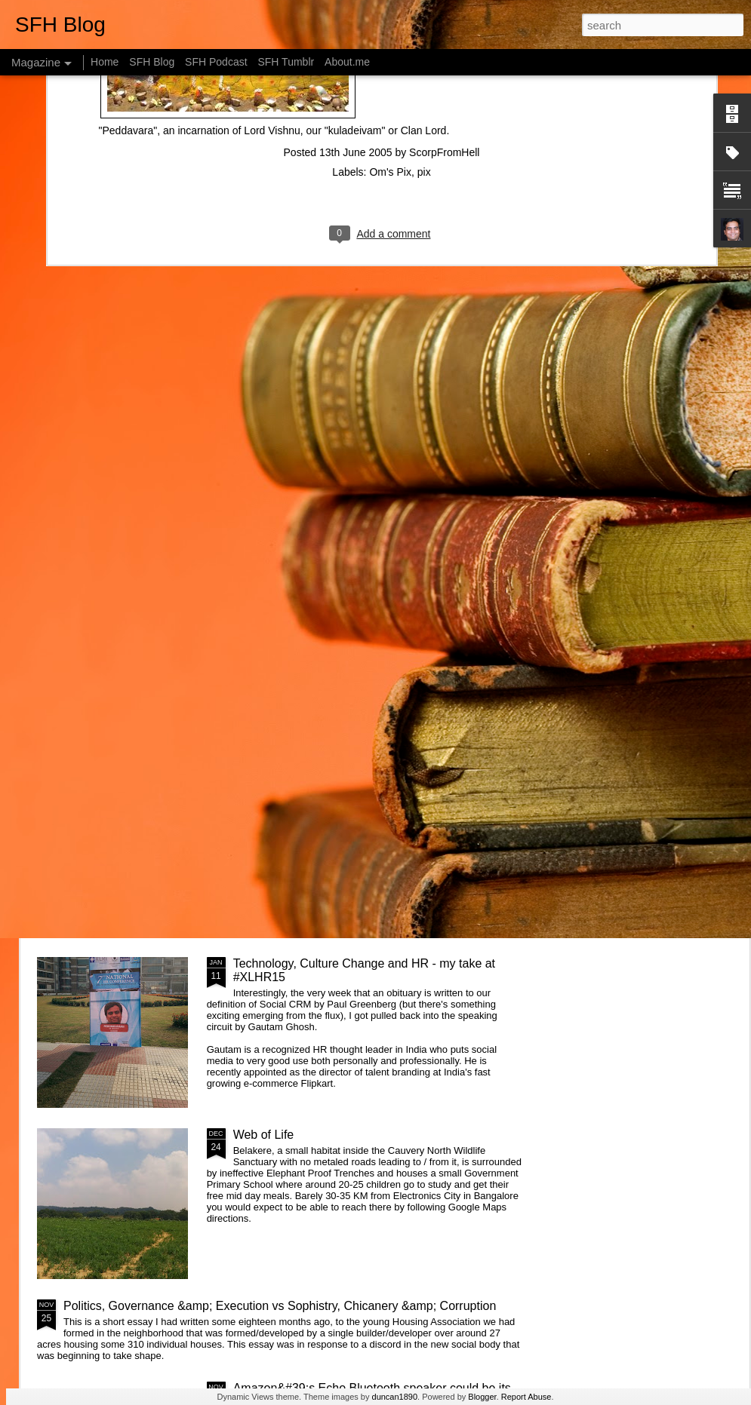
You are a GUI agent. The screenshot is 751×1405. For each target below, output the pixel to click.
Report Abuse (526, 1396)
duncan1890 (395, 1396)
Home (104, 62)
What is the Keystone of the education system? (359, 621)
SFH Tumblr (285, 62)
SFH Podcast (216, 62)
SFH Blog (151, 62)
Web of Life (263, 1134)
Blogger (482, 1396)
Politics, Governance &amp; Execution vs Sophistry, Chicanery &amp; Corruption (279, 1305)
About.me (347, 62)
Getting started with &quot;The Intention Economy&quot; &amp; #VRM (339, 799)
